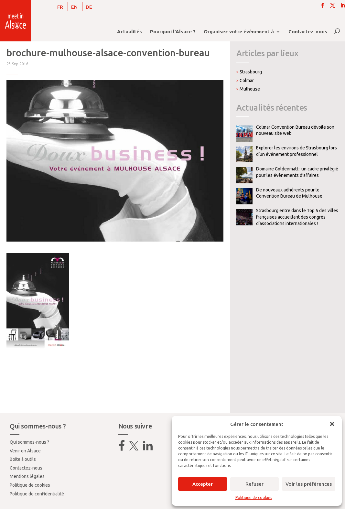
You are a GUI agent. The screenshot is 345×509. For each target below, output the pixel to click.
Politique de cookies (253, 497)
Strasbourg (251, 71)
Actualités (129, 31)
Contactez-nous (307, 31)
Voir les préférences (309, 484)
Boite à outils (23, 459)
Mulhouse (250, 89)
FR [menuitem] (60, 7)
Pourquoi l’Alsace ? (173, 31)
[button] (332, 424)
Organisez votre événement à (239, 31)
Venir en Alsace (25, 450)
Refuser (254, 484)
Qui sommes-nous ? (29, 442)
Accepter (202, 484)
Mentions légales (27, 476)
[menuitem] (60, 6)
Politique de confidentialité (37, 493)
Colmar (247, 80)
